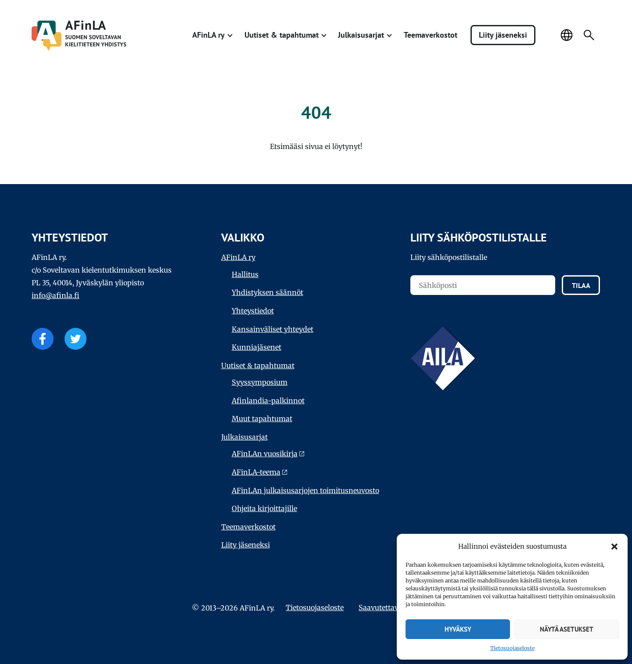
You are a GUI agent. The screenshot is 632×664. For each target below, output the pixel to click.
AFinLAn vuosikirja (265, 453)
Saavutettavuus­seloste (396, 607)
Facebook (43, 339)
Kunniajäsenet (256, 347)
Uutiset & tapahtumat (281, 35)
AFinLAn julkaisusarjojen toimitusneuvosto (305, 490)
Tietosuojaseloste (512, 648)
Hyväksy (458, 629)
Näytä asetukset (566, 629)
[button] (614, 546)
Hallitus (245, 274)
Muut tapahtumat (262, 418)
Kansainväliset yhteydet (272, 329)
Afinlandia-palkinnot (268, 400)
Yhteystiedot (253, 310)
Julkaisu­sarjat (361, 35)
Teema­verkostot (430, 35)
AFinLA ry (208, 35)
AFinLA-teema (256, 472)
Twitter (75, 339)
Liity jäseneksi (503, 35)
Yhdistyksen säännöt (267, 292)
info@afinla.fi (55, 295)
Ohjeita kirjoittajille (264, 508)
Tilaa (581, 285)
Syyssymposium (259, 382)
